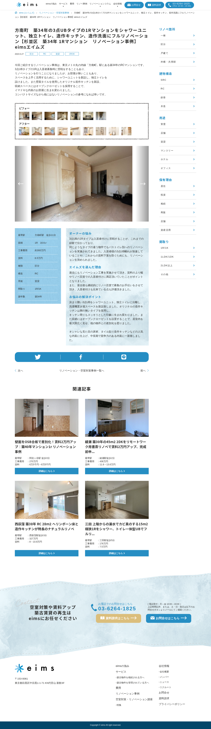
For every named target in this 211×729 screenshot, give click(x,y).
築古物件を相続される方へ (130, 677)
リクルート (165, 687)
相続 (163, 203)
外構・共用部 (168, 61)
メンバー (164, 677)
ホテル (164, 159)
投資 (163, 194)
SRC (163, 80)
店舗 (163, 133)
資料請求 (154, 5)
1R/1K (72, 54)
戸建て (164, 53)
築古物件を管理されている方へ (133, 682)
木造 (163, 106)
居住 (163, 186)
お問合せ (134, 5)
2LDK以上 (167, 265)
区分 (32, 54)
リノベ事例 (81, 3)
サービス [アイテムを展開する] (63, 4)
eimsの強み (51, 3)
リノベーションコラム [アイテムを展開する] (100, 4)
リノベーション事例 (127, 693)
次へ (20, 370)
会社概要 (164, 671)
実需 (163, 124)
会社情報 (164, 666)
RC (44, 54)
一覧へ (81, 371)
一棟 (163, 35)
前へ (143, 370)
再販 (163, 212)
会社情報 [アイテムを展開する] (117, 4)
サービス (121, 671)
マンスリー (167, 150)
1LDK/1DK (167, 256)
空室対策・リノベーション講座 (134, 699)
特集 (119, 705)
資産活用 (166, 230)
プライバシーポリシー (172, 704)
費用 (72, 3)
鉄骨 (163, 97)
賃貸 (58, 54)
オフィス (166, 168)
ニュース (164, 682)
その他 (164, 274)
